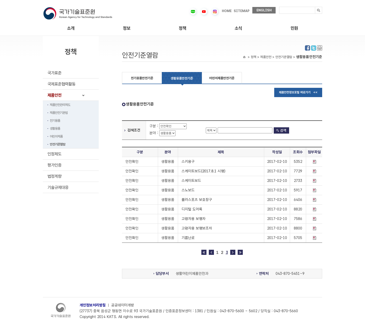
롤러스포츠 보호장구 (197, 199)
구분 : (154, 126)
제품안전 (54, 95)
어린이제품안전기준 (221, 78)
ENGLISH (264, 10)
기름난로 (188, 238)
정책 (182, 28)
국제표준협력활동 (61, 84)
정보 (126, 28)
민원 (294, 28)
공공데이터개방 (122, 305)
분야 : (154, 133)
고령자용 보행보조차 (197, 228)
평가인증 (54, 165)
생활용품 (55, 128)
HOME (227, 11)
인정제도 (54, 153)
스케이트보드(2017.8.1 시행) (203, 171)
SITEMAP (242, 11)
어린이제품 (56, 136)
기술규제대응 (57, 187)
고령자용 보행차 (194, 219)
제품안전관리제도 (60, 105)
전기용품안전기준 (142, 78)
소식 (238, 28)
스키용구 (188, 161)
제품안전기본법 (59, 113)
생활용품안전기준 (182, 78)
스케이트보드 (191, 180)
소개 (70, 28)
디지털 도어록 (192, 209)
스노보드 (188, 190)
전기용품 (55, 120)
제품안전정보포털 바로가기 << (298, 92)
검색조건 (133, 130)
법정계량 (54, 176)
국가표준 (54, 72)
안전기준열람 (57, 144)
